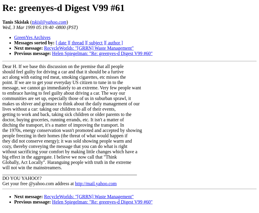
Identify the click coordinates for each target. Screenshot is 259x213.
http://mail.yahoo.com (96, 183)
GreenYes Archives (32, 37)
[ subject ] (95, 42)
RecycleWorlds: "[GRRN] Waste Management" (89, 48)
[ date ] (62, 42)
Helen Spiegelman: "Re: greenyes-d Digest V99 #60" (102, 53)
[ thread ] (77, 42)
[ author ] (114, 42)
